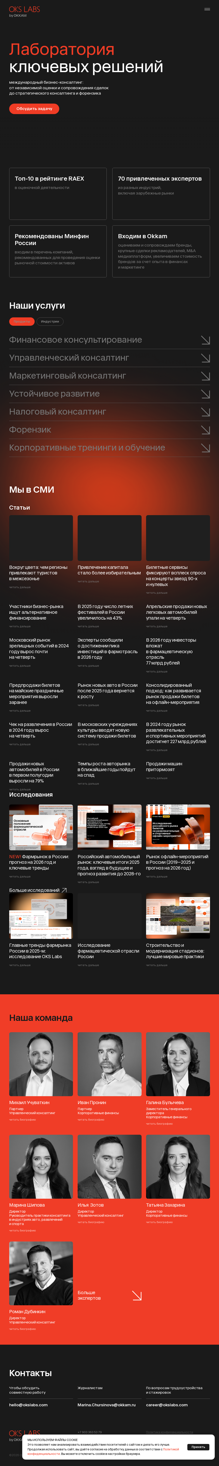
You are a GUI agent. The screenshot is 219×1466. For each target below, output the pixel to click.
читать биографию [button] (22, 1119)
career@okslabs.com (167, 1404)
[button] (169, 1432)
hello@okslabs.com (28, 1404)
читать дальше (20, 587)
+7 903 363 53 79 (90, 1432)
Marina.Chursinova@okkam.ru (107, 1404)
